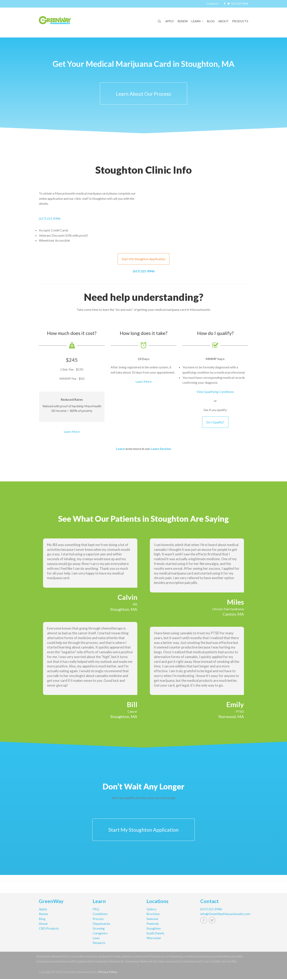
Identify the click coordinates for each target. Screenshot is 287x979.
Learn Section (161, 449)
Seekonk (152, 919)
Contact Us (212, 3)
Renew (183, 21)
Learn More (72, 431)
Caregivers (100, 933)
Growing (99, 928)
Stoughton (153, 928)
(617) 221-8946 (239, 3)
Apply (169, 21)
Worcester (153, 938)
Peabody (152, 923)
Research (99, 943)
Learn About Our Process (143, 94)
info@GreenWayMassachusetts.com (224, 914)
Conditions (100, 914)
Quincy (151, 909)
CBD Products (49, 928)
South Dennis (155, 933)
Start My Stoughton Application (143, 259)
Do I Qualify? (215, 422)
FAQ (96, 909)
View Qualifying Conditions (215, 392)
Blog (211, 21)
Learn (196, 21)
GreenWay (51, 901)
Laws (96, 938)
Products (240, 21)
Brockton (153, 914)
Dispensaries (101, 923)
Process (98, 919)
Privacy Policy (107, 972)
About (223, 21)
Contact (209, 901)
